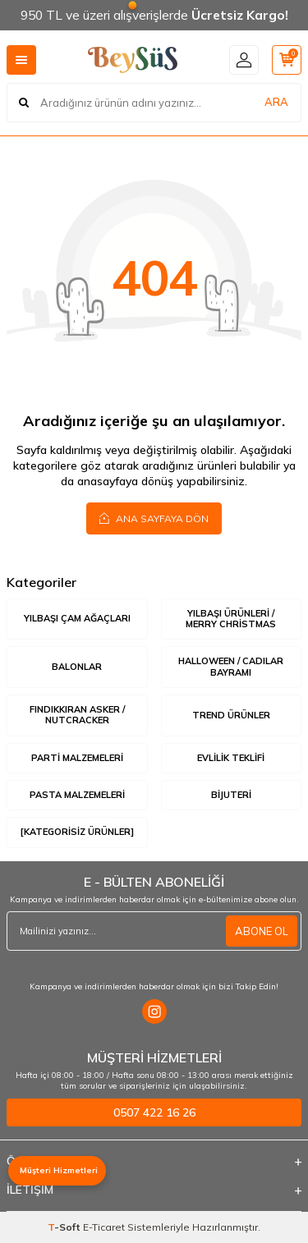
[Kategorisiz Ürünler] (77, 831)
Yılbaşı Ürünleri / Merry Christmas (231, 619)
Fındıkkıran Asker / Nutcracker (77, 715)
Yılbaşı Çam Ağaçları (77, 618)
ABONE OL (261, 931)
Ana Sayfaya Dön (154, 518)
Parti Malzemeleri (77, 758)
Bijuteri (231, 794)
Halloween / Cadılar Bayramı (230, 666)
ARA (276, 101)
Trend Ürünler (231, 715)
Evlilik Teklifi (230, 758)
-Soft (65, 1227)
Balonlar (77, 666)
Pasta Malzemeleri (77, 794)
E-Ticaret (104, 1227)
